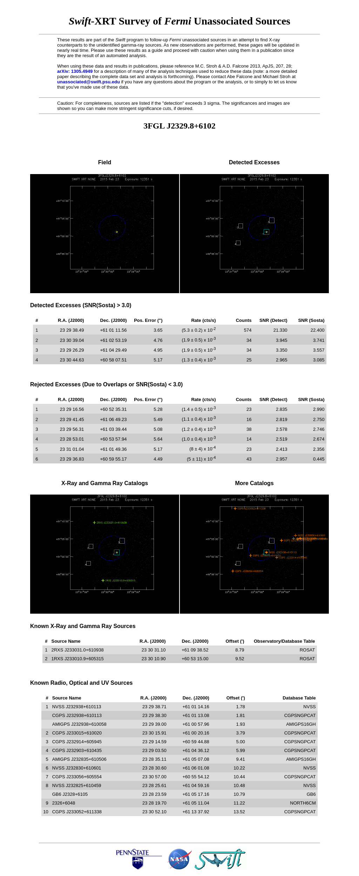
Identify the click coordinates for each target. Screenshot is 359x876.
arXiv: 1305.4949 (75, 71)
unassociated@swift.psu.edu (88, 81)
